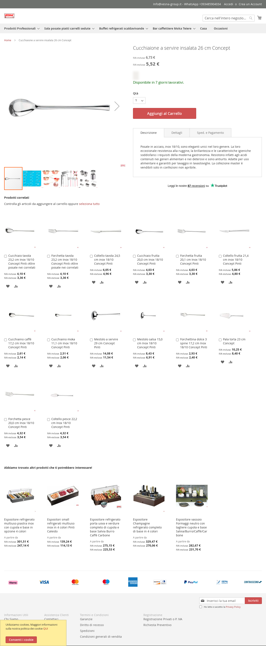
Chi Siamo (11, 619)
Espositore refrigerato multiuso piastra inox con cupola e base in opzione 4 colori (19, 525)
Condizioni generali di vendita (101, 637)
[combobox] (229, 18)
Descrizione (148, 133)
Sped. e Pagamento (210, 133)
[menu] (133, 28)
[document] (34, 633)
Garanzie (86, 619)
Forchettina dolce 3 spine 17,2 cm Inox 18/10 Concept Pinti (193, 343)
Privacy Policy (233, 606)
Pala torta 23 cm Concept (234, 341)
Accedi (228, 4)
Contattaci (51, 619)
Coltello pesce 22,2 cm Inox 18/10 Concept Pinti (64, 423)
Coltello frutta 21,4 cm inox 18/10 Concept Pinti (236, 259)
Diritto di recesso (92, 625)
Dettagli (176, 133)
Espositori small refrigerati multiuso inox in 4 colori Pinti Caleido (61, 525)
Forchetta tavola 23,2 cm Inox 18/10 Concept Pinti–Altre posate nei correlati (64, 261)
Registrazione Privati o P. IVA (162, 619)
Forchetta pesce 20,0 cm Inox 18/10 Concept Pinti (21, 423)
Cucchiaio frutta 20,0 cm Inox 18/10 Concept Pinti (150, 259)
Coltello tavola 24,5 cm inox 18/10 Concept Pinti (107, 259)
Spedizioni (87, 631)
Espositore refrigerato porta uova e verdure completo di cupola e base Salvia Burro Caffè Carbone (105, 527)
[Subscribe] (253, 600)
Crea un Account (250, 4)
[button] (12, 106)
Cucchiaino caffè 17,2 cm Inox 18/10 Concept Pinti (21, 343)
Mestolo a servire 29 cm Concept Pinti (106, 343)
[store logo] (9, 15)
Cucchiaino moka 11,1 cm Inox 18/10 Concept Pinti (64, 343)
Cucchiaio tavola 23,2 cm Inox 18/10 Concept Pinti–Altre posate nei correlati (21, 261)
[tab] (148, 132)
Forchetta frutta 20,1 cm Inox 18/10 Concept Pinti (193, 259)
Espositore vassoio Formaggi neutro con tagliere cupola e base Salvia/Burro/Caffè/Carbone (191, 527)
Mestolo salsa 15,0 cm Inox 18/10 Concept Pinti (150, 343)
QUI (45, 628)
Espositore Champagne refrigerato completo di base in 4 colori (147, 525)
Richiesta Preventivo (157, 625)
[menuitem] (21, 28)
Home (7, 40)
